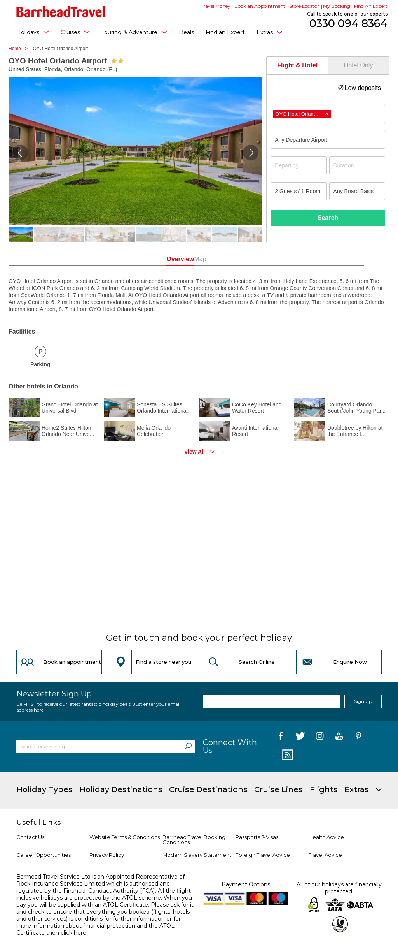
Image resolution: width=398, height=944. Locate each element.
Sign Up (363, 701)
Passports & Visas (257, 837)
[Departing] (298, 165)
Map (233, 259)
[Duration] (357, 165)
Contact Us (30, 837)
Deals (186, 32)
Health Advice (326, 837)
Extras (270, 32)
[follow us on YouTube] (339, 737)
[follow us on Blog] (286, 755)
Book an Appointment (259, 6)
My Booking (336, 6)
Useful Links (38, 822)
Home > (20, 48)
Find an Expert (225, 32)
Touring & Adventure (134, 32)
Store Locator (304, 6)
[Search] (188, 746)
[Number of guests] (298, 191)
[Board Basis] (357, 191)
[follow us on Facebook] (281, 737)
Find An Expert (371, 6)
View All (194, 451)
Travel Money (215, 6)
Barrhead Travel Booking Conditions (193, 839)
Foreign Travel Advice (263, 855)
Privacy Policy (106, 855)
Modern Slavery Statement (196, 855)
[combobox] (328, 114)
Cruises (75, 32)
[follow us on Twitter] (300, 737)
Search (328, 217)
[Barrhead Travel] (60, 12)
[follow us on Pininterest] (358, 737)
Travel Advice (325, 855)
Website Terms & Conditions (124, 837)
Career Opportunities (43, 855)
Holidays (32, 32)
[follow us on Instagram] (319, 737)
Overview (164, 259)
